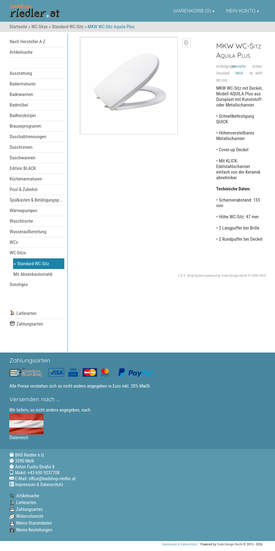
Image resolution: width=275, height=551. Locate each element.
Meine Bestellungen (30, 530)
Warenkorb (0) (192, 10)
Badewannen (21, 94)
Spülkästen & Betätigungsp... (36, 200)
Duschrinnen (21, 147)
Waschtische (21, 221)
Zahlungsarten (26, 324)
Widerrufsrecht (26, 516)
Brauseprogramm (25, 126)
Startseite (18, 27)
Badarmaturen (22, 84)
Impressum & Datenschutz (39, 484)
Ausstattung (21, 73)
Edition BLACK (23, 168)
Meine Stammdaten (30, 523)
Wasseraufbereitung (28, 232)
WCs (14, 242)
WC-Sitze (39, 27)
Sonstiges (19, 284)
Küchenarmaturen (26, 179)
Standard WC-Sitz (68, 27)
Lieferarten (23, 313)
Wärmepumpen (23, 210)
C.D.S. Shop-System (191, 276)
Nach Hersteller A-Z (27, 41)
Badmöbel (19, 105)
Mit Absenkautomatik (33, 274)
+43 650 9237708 (44, 473)
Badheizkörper (23, 115)
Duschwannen (22, 158)
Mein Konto (240, 10)
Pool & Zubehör (24, 189)
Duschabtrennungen (28, 136)
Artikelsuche (21, 52)
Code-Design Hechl (234, 276)
